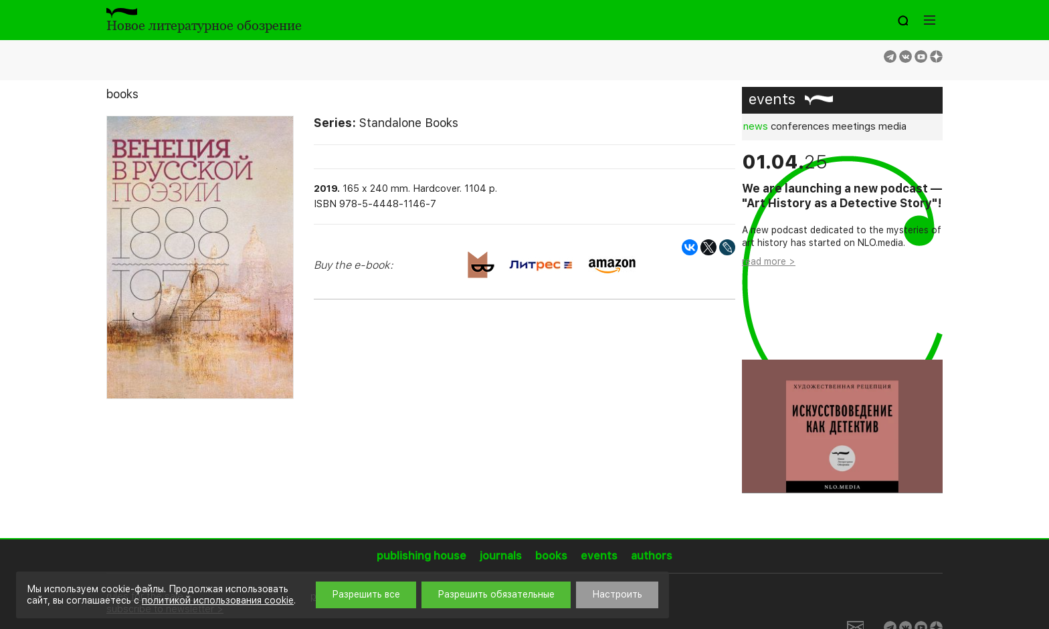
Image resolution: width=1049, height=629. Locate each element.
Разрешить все (366, 594)
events (772, 99)
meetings (854, 126)
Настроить (617, 594)
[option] (842, 322)
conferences (800, 126)
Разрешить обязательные (496, 594)
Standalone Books (408, 123)
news (755, 126)
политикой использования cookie (218, 600)
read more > (768, 261)
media (892, 126)
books (122, 94)
